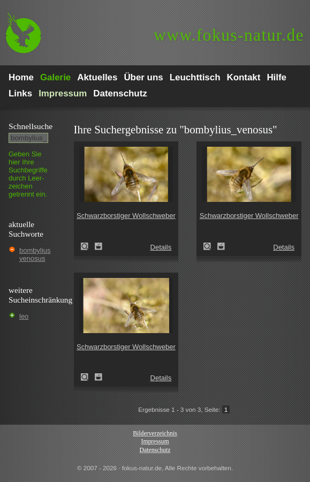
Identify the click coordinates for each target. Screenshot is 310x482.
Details (161, 247)
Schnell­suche (30, 126)
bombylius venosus (35, 254)
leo (23, 316)
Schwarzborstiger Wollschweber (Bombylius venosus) (88, 246)
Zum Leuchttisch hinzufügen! (98, 246)
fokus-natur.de (229, 35)
